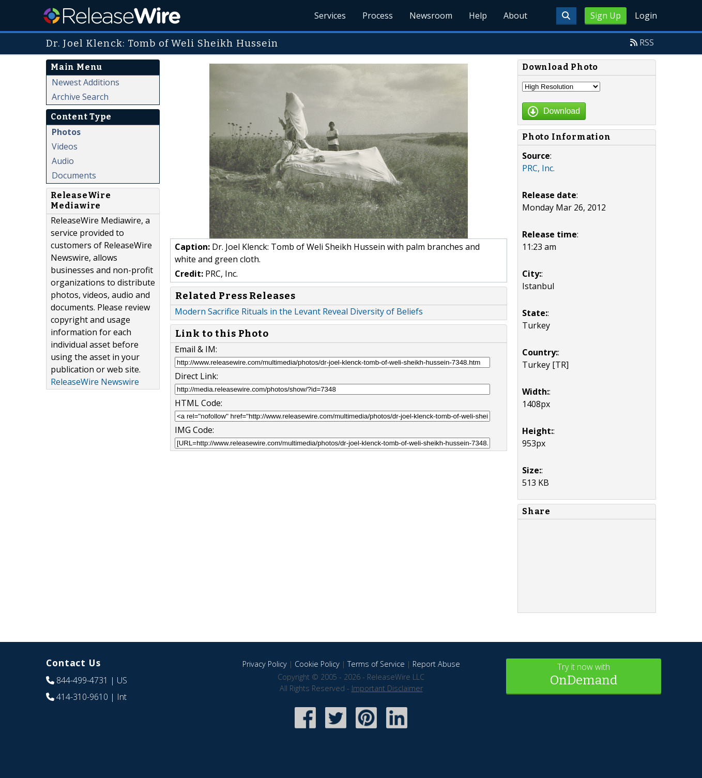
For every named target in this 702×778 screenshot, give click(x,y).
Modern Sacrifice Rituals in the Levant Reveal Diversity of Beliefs (299, 311)
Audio (63, 161)
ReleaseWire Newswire (95, 381)
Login (646, 15)
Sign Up (605, 15)
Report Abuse (436, 664)
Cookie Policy (317, 664)
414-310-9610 (82, 696)
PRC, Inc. (538, 168)
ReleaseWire (112, 15)
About (515, 15)
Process (377, 15)
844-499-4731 (82, 680)
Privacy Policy (264, 664)
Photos (66, 132)
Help (478, 15)
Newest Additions (85, 82)
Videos (65, 146)
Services (330, 15)
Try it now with (583, 675)
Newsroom (430, 15)
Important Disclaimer (387, 688)
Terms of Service (376, 664)
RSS (646, 42)
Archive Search (80, 96)
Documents (74, 175)
